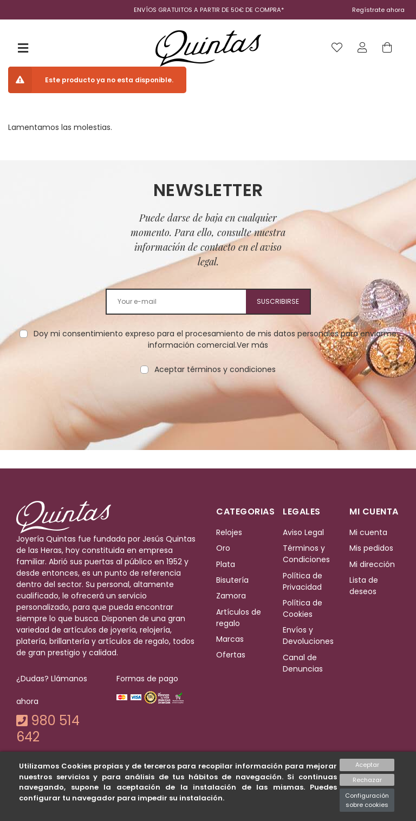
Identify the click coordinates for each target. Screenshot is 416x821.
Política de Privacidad (302, 581)
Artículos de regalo (238, 618)
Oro (223, 548)
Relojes (229, 532)
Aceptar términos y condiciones (215, 369)
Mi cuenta (368, 532)
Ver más (252, 345)
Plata (225, 564)
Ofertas (230, 655)
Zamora (231, 595)
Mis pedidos (371, 548)
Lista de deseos (363, 586)
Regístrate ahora (378, 9)
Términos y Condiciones (306, 554)
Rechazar (367, 780)
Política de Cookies (302, 608)
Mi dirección (372, 564)
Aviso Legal (303, 532)
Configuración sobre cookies (367, 800)
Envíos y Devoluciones (308, 635)
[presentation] (208, 409)
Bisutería (232, 580)
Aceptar (367, 764)
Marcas (230, 639)
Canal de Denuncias (303, 663)
